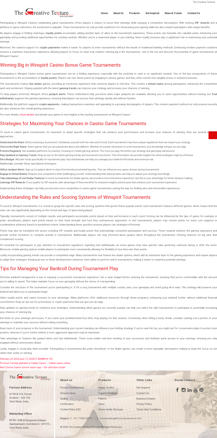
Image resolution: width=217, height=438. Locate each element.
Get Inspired (152, 13)
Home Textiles (106, 387)
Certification (67, 404)
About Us (118, 13)
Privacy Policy (144, 404)
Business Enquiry (145, 398)
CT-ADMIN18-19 (42, 359)
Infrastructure (68, 393)
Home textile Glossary (110, 409)
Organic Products (108, 393)
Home (104, 13)
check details (26, 114)
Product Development (72, 387)
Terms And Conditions (148, 409)
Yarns (101, 404)
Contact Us (194, 13)
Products (134, 13)
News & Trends (173, 13)
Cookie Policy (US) (70, 409)
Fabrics (102, 398)
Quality (64, 398)
